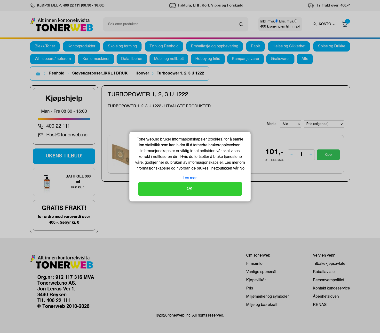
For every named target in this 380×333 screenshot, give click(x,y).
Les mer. (190, 178)
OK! (190, 189)
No (241, 168)
